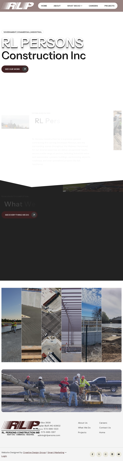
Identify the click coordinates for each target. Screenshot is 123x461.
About (57, 6)
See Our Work (16, 69)
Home (44, 6)
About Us (82, 422)
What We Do (73, 6)
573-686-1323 (51, 428)
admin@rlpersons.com (49, 435)
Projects (109, 6)
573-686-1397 (48, 432)
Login (4, 456)
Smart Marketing (56, 452)
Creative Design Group (34, 452)
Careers (93, 6)
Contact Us (105, 427)
